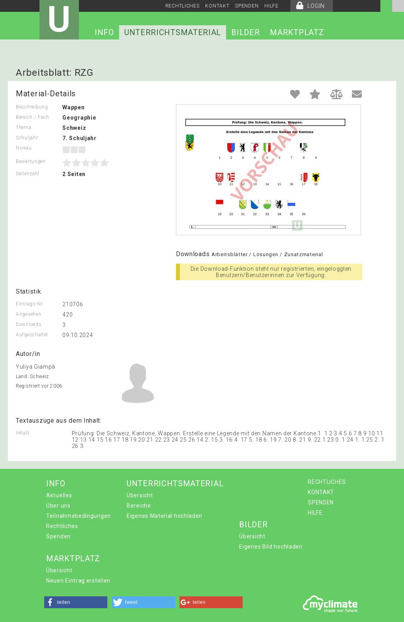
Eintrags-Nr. (30, 304)
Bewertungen (31, 161)
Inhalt (22, 433)
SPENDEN (246, 6)
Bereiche (139, 505)
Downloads (28, 324)
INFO (104, 32)
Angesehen (28, 314)
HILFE (271, 6)
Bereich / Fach (32, 117)
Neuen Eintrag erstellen (78, 580)
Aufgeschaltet (32, 334)
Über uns (58, 505)
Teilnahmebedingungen (78, 516)
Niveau (24, 148)
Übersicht (140, 495)
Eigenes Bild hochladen (270, 546)
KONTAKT (217, 6)
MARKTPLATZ (297, 32)
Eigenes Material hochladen (164, 516)
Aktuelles (59, 495)
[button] (75, 602)
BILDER (245, 32)
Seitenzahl (27, 173)
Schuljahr (27, 138)
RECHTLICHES (182, 6)
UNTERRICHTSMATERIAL (172, 32)
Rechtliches (62, 526)
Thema (24, 127)
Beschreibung (32, 107)
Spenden (58, 536)
